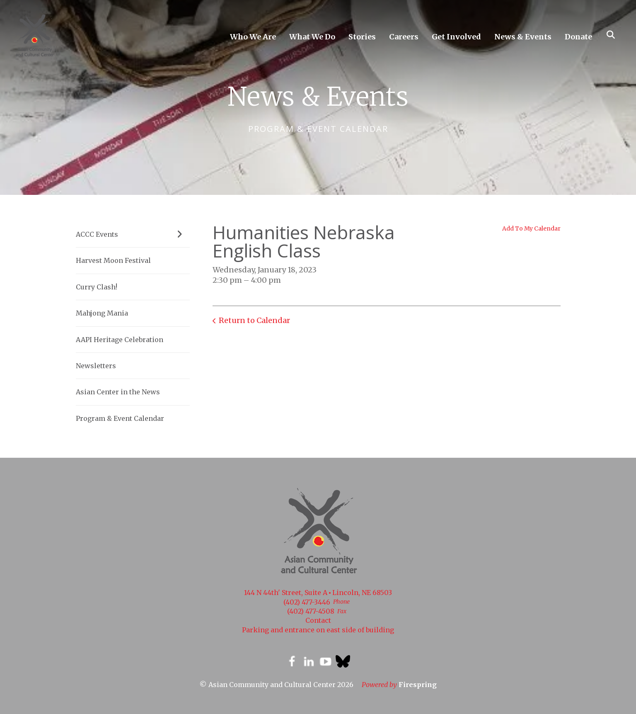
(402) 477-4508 (310, 611)
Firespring (418, 684)
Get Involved (456, 36)
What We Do (312, 36)
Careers (403, 36)
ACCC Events (133, 234)
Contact (318, 620)
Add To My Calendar (531, 228)
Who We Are (253, 36)
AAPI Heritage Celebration (119, 339)
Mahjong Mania (102, 313)
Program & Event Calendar (120, 418)
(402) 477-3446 (306, 602)
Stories (362, 36)
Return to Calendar (254, 320)
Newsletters (96, 366)
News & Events (522, 36)
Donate (578, 36)
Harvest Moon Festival (113, 260)
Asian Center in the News (118, 392)
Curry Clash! (96, 287)
